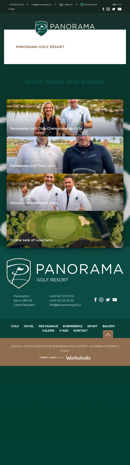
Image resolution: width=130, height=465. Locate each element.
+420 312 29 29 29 (61, 300)
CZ (120, 4)
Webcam (66, 4)
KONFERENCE (72, 326)
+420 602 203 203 (16, 4)
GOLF (15, 326)
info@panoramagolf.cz (41, 4)
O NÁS (64, 330)
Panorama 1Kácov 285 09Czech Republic (24, 300)
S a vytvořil (65, 357)
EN (114, 4)
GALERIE (48, 330)
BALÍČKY (109, 326)
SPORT (92, 326)
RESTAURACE (48, 326)
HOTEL (29, 326)
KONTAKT (80, 330)
